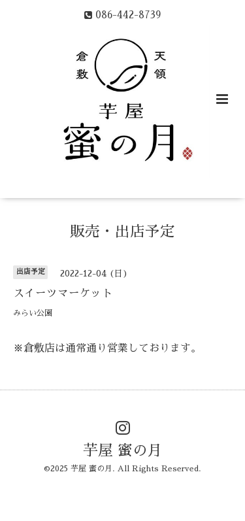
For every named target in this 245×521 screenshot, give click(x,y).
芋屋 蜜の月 (123, 450)
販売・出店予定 (122, 231)
